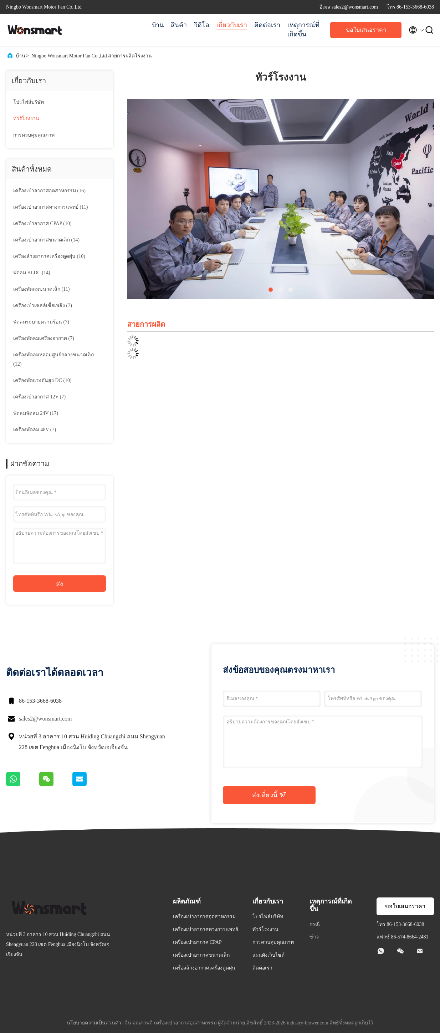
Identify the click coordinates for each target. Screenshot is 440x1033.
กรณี (314, 924)
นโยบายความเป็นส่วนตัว (94, 1023)
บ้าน (158, 25)
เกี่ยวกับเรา (231, 25)
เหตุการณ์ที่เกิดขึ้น (303, 29)
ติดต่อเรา (267, 25)
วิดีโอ (201, 25)
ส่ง (59, 583)
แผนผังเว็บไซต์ (268, 955)
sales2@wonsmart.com (45, 719)
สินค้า (179, 25)
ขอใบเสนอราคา (366, 30)
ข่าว (314, 937)
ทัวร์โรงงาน (26, 118)
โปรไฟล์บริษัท (28, 102)
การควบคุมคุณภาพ (34, 135)
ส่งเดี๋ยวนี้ (269, 795)
